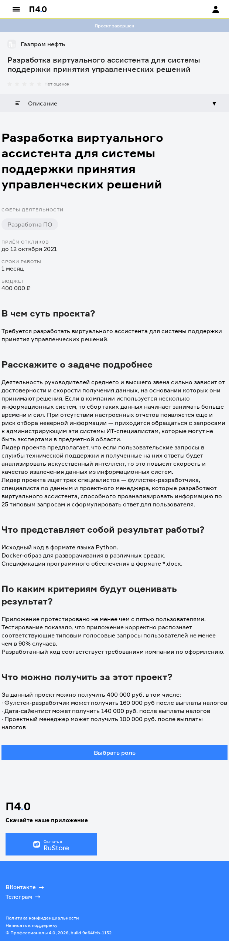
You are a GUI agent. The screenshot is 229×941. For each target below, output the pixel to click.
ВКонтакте (25, 887)
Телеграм (24, 896)
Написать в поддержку (32, 925)
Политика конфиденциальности (42, 918)
